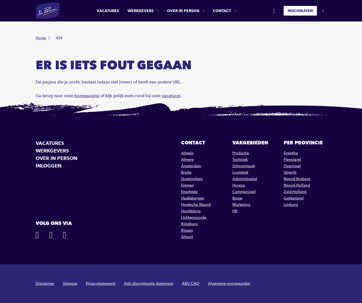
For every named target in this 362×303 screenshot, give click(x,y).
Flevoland (292, 159)
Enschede (189, 191)
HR (234, 211)
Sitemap (70, 283)
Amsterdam (191, 166)
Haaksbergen (192, 198)
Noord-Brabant (297, 179)
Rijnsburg (189, 224)
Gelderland (294, 198)
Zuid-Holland (295, 191)
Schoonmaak (243, 166)
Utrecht (290, 172)
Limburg (291, 204)
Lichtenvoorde (193, 217)
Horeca (238, 185)
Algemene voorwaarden (229, 283)
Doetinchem (192, 179)
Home (41, 38)
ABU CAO (190, 283)
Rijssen (187, 230)
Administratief (244, 179)
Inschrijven (300, 11)
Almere (187, 159)
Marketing (241, 204)
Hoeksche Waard (196, 204)
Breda (186, 172)
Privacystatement (100, 283)
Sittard (187, 237)
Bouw (237, 198)
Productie (240, 153)
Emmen (187, 185)
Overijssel (292, 166)
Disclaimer (45, 283)
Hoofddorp (191, 211)
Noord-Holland (297, 185)
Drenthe (291, 153)
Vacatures (108, 11)
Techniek (240, 159)
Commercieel (244, 191)
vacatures (171, 95)
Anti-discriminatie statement (148, 283)
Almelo (187, 153)
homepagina (86, 95)
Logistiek (240, 172)
